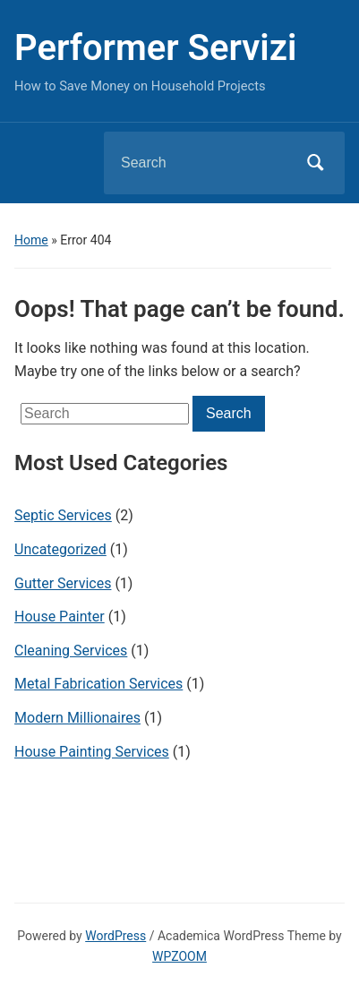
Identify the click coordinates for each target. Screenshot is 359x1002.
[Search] (201, 163)
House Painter (59, 616)
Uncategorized (60, 549)
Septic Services (63, 515)
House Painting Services (91, 751)
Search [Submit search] (316, 163)
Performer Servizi (155, 48)
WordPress (115, 936)
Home (31, 240)
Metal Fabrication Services (98, 683)
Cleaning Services (70, 650)
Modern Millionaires (77, 717)
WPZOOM (179, 956)
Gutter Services (62, 583)
